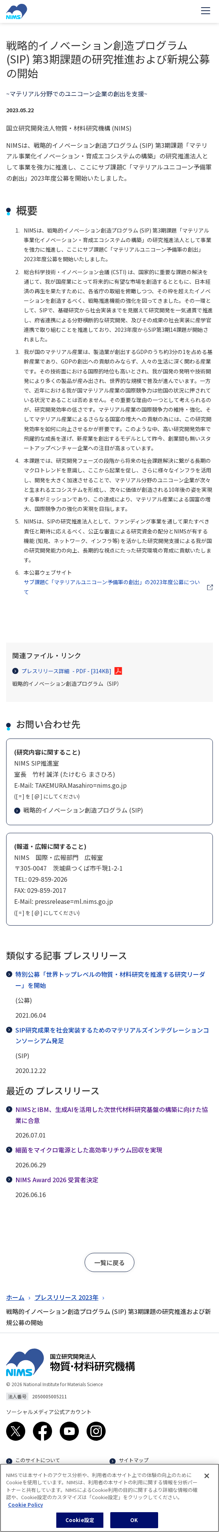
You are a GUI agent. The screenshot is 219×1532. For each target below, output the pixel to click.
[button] (109, 1262)
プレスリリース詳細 (61, 671)
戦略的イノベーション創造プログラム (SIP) (78, 809)
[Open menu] (205, 11)
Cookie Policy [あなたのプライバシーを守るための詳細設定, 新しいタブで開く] (25, 1507)
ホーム (15, 1297)
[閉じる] (206, 1479)
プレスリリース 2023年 (66, 1297)
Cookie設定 (79, 1523)
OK (134, 1523)
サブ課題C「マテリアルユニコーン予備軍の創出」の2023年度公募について (112, 586)
